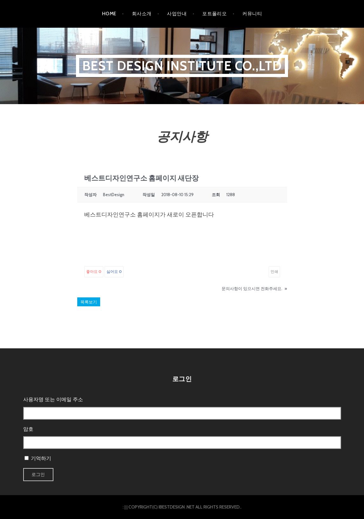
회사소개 (142, 14)
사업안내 (177, 14)
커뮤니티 (252, 14)
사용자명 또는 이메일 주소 (53, 399)
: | (124, 507)
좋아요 (93, 271)
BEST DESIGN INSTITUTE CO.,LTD (182, 66)
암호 (28, 429)
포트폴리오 (214, 14)
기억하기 (41, 458)
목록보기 (88, 301)
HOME (109, 14)
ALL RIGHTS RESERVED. (218, 507)
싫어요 (114, 271)
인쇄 (274, 271)
